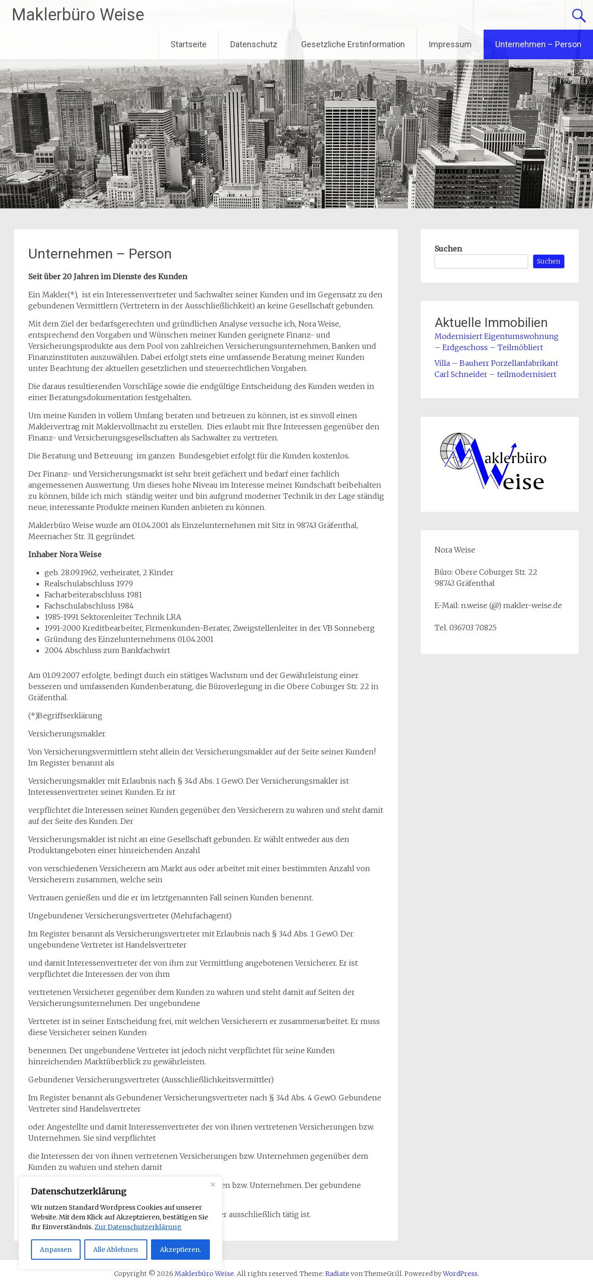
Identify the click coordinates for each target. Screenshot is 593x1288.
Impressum (450, 44)
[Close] (212, 1184)
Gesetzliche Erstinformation (353, 44)
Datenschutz (254, 44)
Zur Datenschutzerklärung (138, 1227)
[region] (120, 1222)
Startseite (188, 44)
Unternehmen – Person (538, 44)
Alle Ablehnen (115, 1249)
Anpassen (56, 1249)
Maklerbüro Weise (78, 15)
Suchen (448, 248)
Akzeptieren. (180, 1249)
